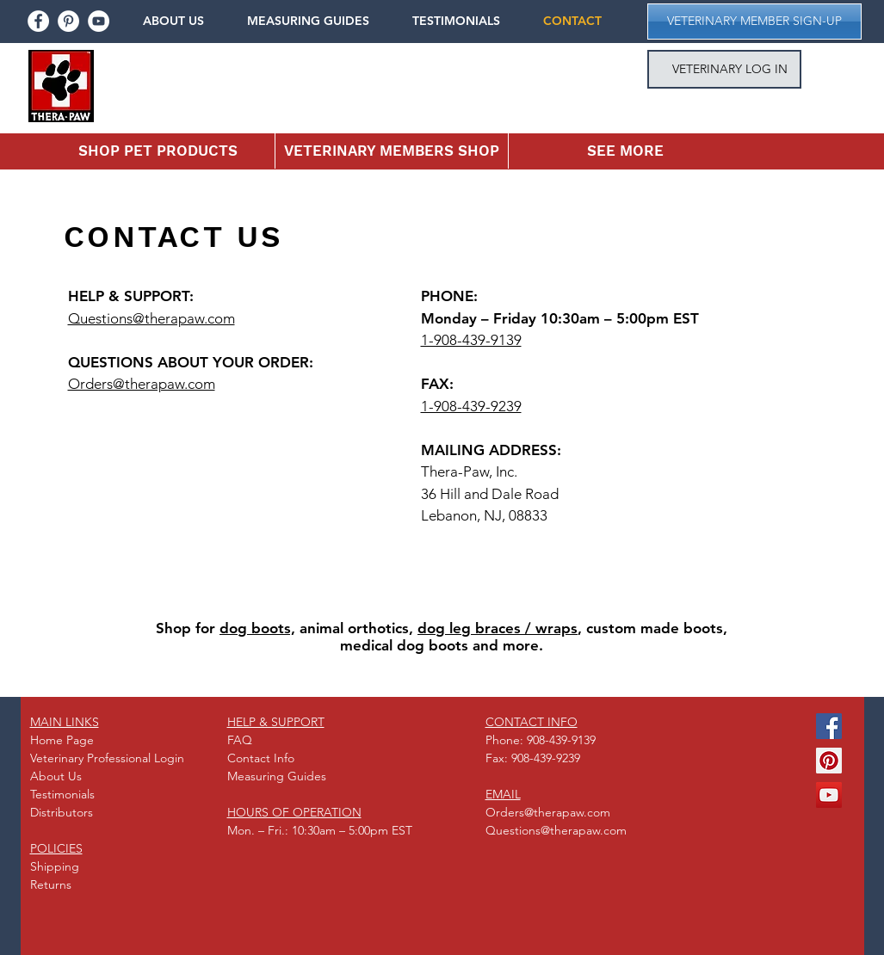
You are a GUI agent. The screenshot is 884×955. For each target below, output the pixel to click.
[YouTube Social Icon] (829, 795)
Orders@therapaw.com (141, 383)
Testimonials (62, 794)
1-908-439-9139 (471, 339)
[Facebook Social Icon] (829, 726)
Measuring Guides (276, 776)
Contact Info (260, 758)
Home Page (62, 740)
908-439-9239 (545, 758)
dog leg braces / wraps (497, 628)
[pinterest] (68, 21)
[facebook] (38, 21)
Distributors (61, 812)
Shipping (54, 866)
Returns (50, 884)
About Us (56, 776)
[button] (186, 21)
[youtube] (98, 21)
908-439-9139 (561, 740)
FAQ (239, 740)
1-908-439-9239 (471, 406)
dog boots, (257, 628)
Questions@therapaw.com (151, 318)
